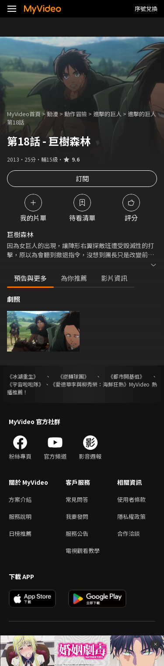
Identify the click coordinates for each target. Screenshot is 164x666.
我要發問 (77, 516)
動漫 (52, 114)
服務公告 (77, 533)
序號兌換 (146, 8)
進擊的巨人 (107, 114)
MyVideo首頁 (24, 114)
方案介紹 (20, 499)
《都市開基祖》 (126, 376)
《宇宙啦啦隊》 (25, 384)
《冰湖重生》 (22, 376)
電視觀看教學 (83, 550)
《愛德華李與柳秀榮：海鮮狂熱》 (89, 384)
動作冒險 (75, 114)
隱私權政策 (131, 516)
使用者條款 (131, 499)
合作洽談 (128, 533)
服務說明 (20, 516)
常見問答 (77, 499)
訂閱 (82, 178)
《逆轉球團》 (73, 376)
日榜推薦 (20, 533)
